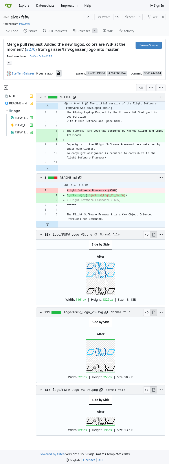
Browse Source (149, 45)
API (100, 460)
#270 (31, 49)
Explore (23, 5)
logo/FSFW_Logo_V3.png (72, 235)
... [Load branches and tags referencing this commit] (9, 62)
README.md (68, 178)
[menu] (160, 87)
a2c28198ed (96, 73)
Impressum (69, 5)
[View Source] (146, 234)
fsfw (25, 17)
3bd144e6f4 (152, 73)
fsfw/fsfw (24, 24)
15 (117, 17)
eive (14, 17)
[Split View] (151, 87)
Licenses (89, 460)
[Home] (8, 5)
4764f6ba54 (117, 73)
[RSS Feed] (88, 17)
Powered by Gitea (52, 454)
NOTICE (65, 97)
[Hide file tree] (6, 88)
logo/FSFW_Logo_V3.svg (83, 312)
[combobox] (140, 87)
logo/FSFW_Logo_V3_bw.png (75, 390)
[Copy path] (74, 97)
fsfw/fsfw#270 (40, 56)
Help (87, 5)
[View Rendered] (153, 234)
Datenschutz (45, 5)
